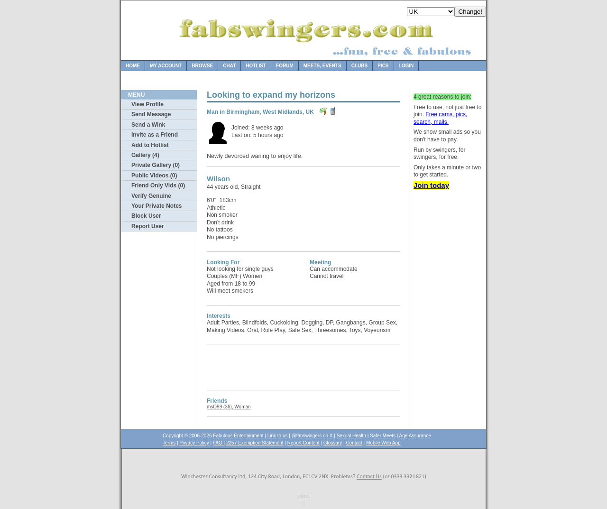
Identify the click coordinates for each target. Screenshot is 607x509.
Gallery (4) (145, 155)
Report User (147, 226)
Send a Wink (148, 124)
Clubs (359, 65)
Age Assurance (415, 435)
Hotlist (256, 65)
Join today (431, 185)
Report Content (303, 442)
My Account (166, 65)
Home (133, 65)
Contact (354, 442)
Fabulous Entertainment (238, 435)
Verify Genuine (151, 196)
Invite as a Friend (154, 134)
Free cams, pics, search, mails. (440, 118)
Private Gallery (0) (155, 165)
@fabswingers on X (312, 435)
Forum (285, 65)
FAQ (218, 442)
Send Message (151, 114)
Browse (202, 65)
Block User (146, 216)
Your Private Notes (156, 206)
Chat (229, 65)
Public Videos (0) (154, 175)
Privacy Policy (194, 442)
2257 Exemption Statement (255, 442)
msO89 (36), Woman (229, 406)
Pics (382, 65)
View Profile (147, 104)
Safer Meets (382, 435)
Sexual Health (351, 435)
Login (406, 65)
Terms (169, 442)
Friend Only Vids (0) (158, 185)
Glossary (332, 442)
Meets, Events (322, 65)
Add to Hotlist (150, 145)
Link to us (277, 435)
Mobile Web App (383, 442)
